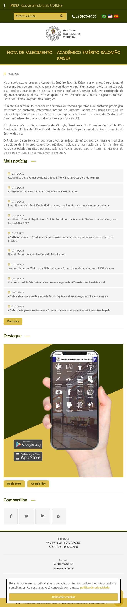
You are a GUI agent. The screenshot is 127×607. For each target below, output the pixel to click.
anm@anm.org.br (63, 568)
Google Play (38, 483)
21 (84, 16)
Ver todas (13, 321)
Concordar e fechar (63, 597)
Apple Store (14, 483)
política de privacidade (95, 587)
